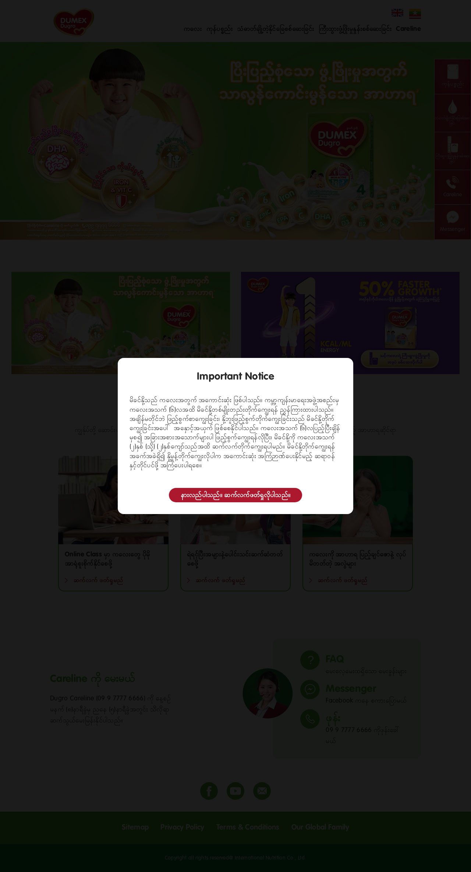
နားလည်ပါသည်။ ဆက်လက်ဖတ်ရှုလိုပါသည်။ (235, 495)
